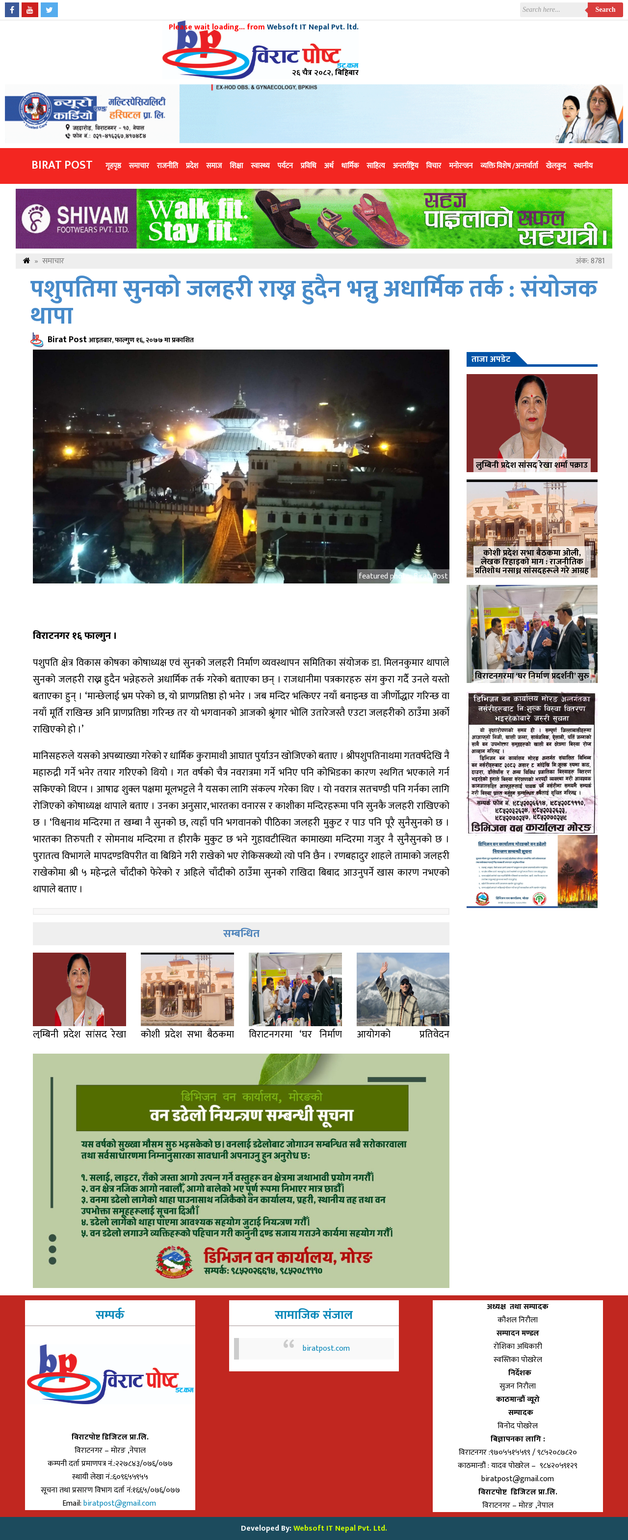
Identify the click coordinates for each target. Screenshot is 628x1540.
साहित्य (375, 166)
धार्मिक (350, 166)
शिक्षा (236, 166)
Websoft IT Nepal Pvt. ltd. (313, 27)
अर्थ (329, 166)
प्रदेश (192, 166)
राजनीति (167, 166)
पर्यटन (284, 166)
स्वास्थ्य (260, 166)
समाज (214, 166)
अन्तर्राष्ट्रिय (405, 166)
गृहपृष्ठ (113, 166)
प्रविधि (308, 166)
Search (606, 9)
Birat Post (62, 165)
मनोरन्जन (460, 166)
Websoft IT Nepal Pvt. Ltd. (340, 1528)
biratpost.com (326, 1348)
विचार (434, 166)
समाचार (139, 166)
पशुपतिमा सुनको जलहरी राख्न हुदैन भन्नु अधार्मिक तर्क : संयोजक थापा (313, 303)
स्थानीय (583, 166)
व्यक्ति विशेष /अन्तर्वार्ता (509, 166)
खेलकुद (556, 166)
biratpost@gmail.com (120, 1503)
